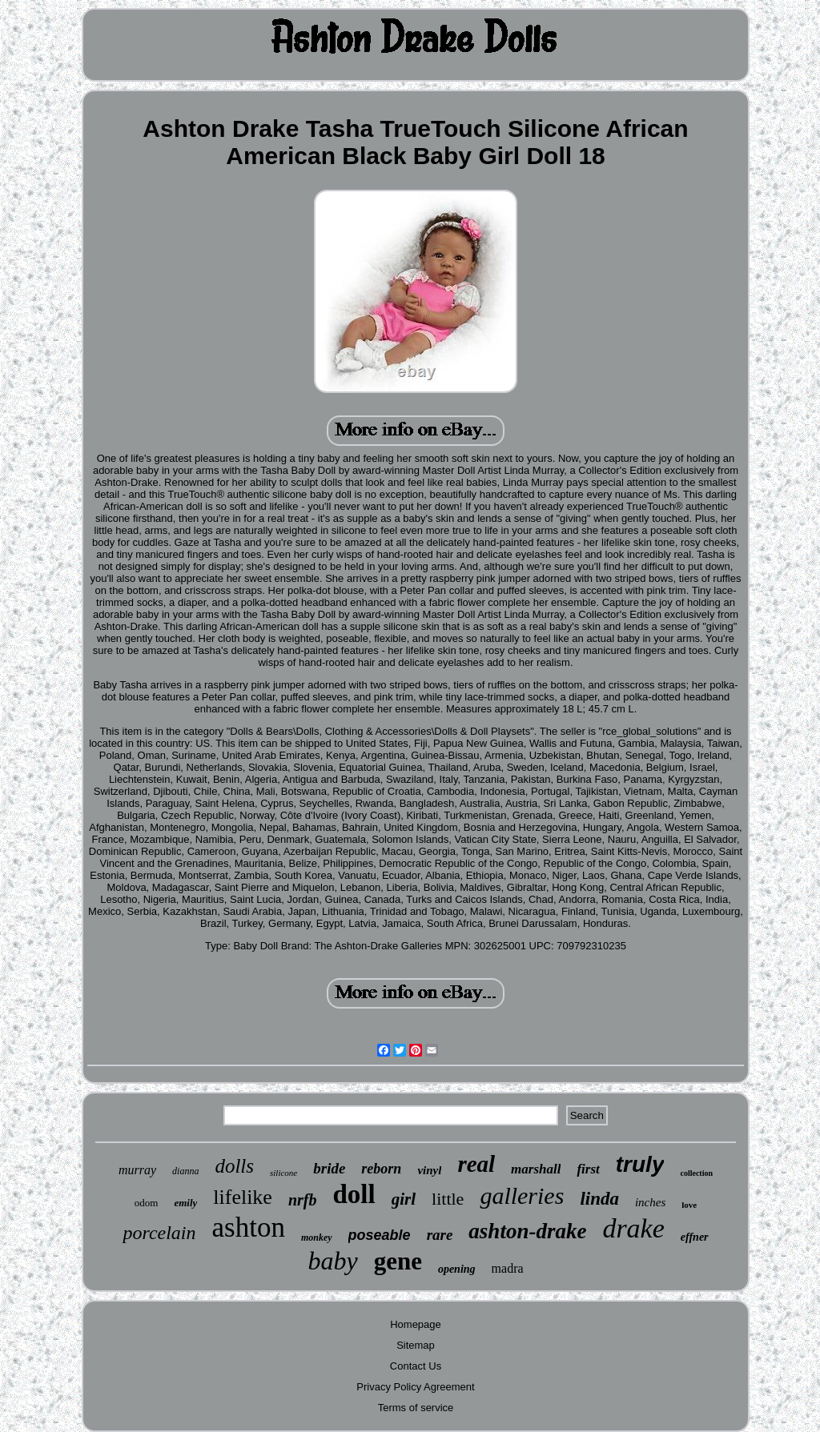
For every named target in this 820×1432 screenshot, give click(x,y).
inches (650, 1202)
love (689, 1204)
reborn (381, 1169)
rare (440, 1234)
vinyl (429, 1170)
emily (185, 1203)
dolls (234, 1166)
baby (332, 1260)
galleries (522, 1195)
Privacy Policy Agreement (415, 1387)
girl (404, 1199)
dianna (185, 1171)
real (476, 1164)
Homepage (415, 1324)
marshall (536, 1169)
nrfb (302, 1200)
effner (695, 1237)
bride (329, 1168)
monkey (316, 1237)
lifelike (242, 1197)
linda (599, 1199)
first (588, 1169)
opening (457, 1269)
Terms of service (416, 1408)
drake (633, 1228)
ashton (248, 1227)
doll (354, 1194)
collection (696, 1173)
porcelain (159, 1232)
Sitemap (415, 1345)
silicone (283, 1172)
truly (640, 1164)
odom (147, 1203)
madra (508, 1268)
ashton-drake (527, 1231)
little (448, 1199)
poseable (379, 1235)
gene (398, 1261)
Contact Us (415, 1366)
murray (137, 1170)
